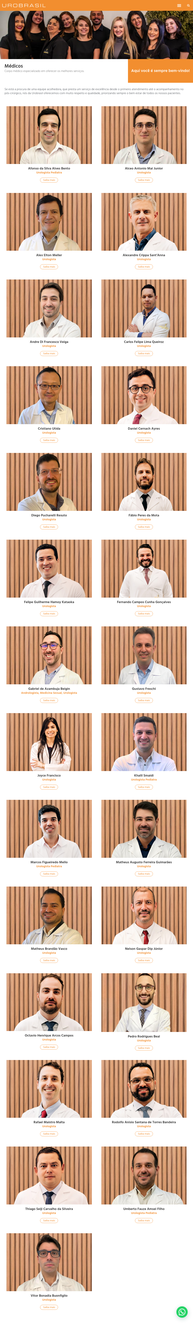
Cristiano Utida (49, 428)
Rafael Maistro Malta (49, 1122)
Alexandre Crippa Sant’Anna (144, 255)
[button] (179, 5)
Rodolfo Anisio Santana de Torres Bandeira (144, 1122)
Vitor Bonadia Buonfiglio (49, 1295)
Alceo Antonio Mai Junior (144, 168)
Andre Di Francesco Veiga (49, 342)
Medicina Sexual (51, 693)
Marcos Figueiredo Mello (49, 862)
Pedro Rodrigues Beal (144, 1036)
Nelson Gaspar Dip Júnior (144, 948)
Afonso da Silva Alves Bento (49, 168)
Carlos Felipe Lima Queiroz (144, 342)
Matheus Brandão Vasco (49, 948)
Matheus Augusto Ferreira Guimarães (144, 862)
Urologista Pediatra (49, 172)
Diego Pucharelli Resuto (49, 515)
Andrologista (30, 693)
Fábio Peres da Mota (144, 515)
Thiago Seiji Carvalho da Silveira (49, 1209)
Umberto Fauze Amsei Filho (143, 1209)
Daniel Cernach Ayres (144, 428)
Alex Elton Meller (49, 255)
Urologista (144, 172)
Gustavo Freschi (144, 688)
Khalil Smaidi (144, 775)
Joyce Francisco (49, 775)
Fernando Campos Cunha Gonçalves (144, 602)
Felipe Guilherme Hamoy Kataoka (49, 602)
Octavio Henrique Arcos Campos (49, 1035)
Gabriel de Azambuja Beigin (49, 688)
